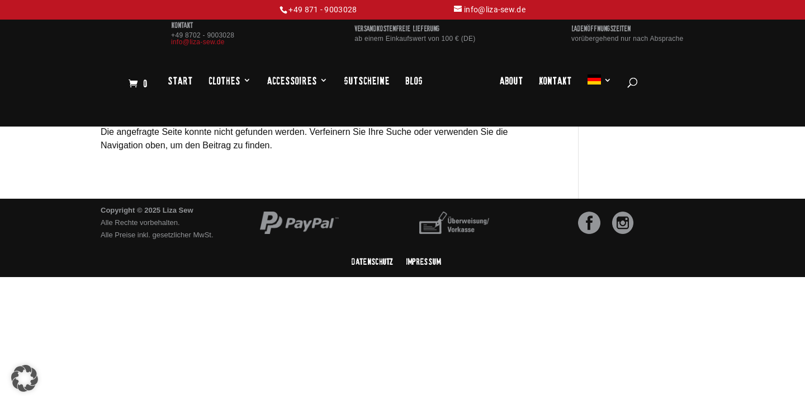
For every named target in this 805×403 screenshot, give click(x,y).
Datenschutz (372, 261)
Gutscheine (367, 81)
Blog (414, 81)
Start (180, 81)
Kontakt (555, 81)
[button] (24, 378)
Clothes (224, 81)
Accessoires (292, 81)
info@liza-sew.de (198, 42)
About (511, 81)
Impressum (423, 261)
